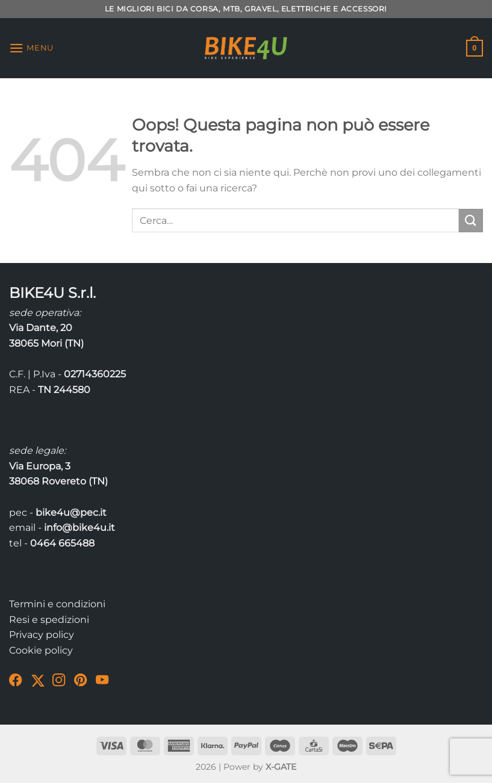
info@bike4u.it (79, 527)
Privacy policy (41, 634)
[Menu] (31, 48)
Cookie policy (41, 650)
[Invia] (471, 220)
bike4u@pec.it (71, 512)
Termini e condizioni (57, 604)
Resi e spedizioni (49, 619)
